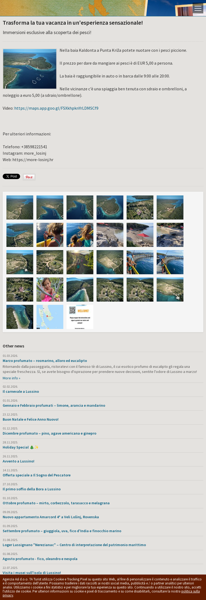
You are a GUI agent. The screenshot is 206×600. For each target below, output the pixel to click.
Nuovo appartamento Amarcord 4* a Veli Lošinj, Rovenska (51, 516)
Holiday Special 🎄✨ (21, 447)
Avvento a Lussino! (18, 461)
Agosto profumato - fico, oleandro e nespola (40, 558)
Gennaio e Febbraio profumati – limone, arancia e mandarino (54, 405)
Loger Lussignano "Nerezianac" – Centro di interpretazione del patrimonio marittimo (74, 544)
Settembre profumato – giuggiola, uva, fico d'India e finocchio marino (62, 530)
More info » (11, 378)
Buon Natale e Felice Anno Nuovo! (30, 419)
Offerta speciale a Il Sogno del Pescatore (37, 475)
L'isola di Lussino (23, 8)
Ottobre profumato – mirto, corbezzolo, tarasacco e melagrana (56, 503)
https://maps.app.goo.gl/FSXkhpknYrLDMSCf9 (56, 108)
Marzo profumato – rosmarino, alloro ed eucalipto (45, 360)
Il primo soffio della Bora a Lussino (32, 489)
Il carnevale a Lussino (21, 391)
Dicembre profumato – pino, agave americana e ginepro (49, 433)
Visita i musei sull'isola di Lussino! (32, 572)
